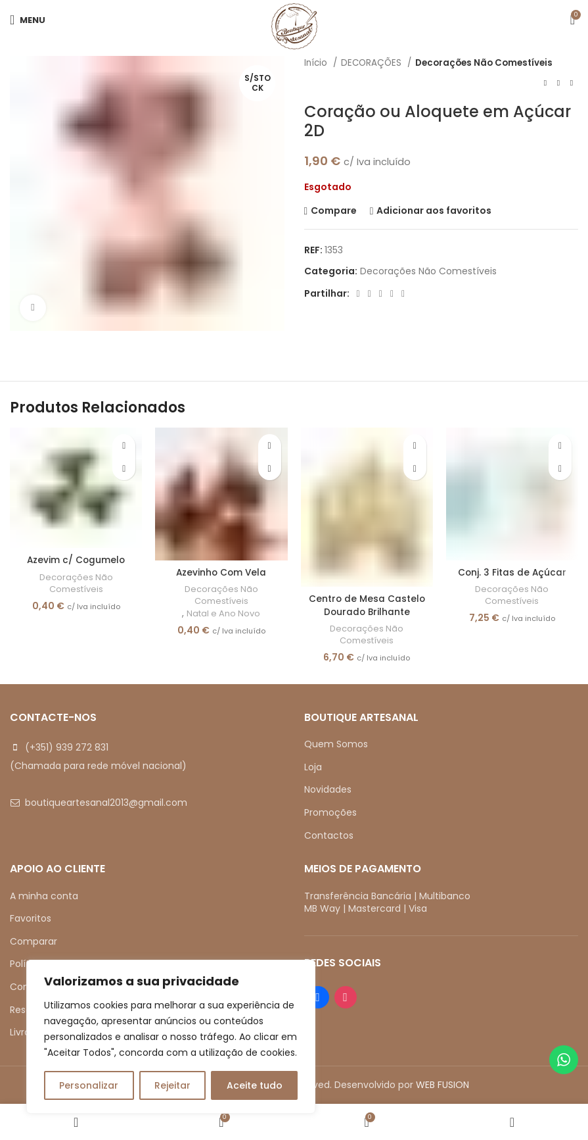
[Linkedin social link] (391, 294)
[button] (123, 468)
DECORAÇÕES (372, 63)
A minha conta (44, 896)
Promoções (330, 812)
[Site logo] (294, 25)
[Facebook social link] (358, 294)
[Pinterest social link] (380, 294)
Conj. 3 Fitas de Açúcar (512, 572)
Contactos (328, 835)
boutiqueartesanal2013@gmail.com (106, 803)
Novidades (327, 790)
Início (317, 63)
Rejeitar (172, 1085)
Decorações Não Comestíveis (484, 63)
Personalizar (88, 1085)
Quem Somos (336, 744)
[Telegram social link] (403, 294)
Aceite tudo (255, 1085)
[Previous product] (545, 82)
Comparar (33, 941)
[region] (170, 1037)
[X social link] (369, 294)
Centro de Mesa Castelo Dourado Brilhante (367, 605)
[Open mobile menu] (27, 20)
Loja (313, 767)
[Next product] (571, 82)
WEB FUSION (442, 1084)
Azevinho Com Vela (221, 572)
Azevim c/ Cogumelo (76, 559)
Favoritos (30, 919)
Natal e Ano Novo (223, 614)
